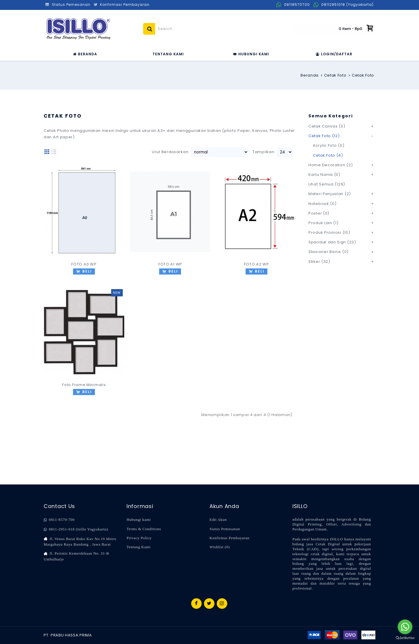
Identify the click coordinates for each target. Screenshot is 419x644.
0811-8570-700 (59, 519)
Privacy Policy (139, 538)
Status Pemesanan (225, 529)
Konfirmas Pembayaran (229, 538)
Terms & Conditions (144, 529)
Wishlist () (220, 547)
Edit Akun (218, 519)
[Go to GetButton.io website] (405, 638)
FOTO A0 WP (83, 264)
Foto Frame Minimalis (84, 385)
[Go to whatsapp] (405, 627)
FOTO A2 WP (256, 264)
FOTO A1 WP (170, 264)
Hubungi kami (139, 519)
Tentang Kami (138, 547)
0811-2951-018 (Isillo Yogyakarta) (76, 529)
